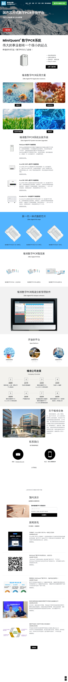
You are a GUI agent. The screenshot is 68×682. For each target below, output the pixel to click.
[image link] (18, 93)
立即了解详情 (52, 67)
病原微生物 (50, 105)
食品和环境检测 (18, 132)
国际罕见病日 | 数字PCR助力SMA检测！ (40, 628)
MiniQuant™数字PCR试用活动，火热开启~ (40, 559)
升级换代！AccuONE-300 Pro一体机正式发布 (41, 536)
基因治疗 (50, 132)
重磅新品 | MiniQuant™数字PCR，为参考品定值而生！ (44, 582)
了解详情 (7, 30)
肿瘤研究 (18, 105)
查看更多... (31, 545)
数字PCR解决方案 (59, 3)
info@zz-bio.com (20, 463)
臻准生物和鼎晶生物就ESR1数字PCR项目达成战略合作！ (44, 605)
